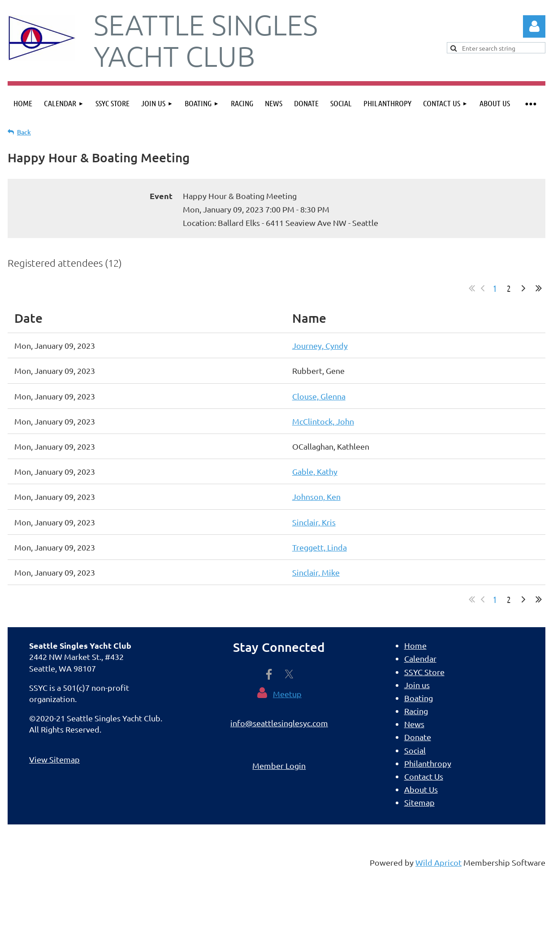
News (414, 724)
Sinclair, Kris (314, 522)
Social (415, 750)
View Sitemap (54, 759)
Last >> (538, 288)
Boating (418, 698)
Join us (417, 684)
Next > (523, 288)
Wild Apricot (438, 862)
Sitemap (419, 802)
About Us (421, 789)
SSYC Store (424, 671)
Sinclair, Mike (316, 572)
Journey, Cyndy (320, 345)
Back (24, 132)
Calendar (420, 658)
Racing (416, 711)
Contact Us (423, 776)
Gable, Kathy (314, 471)
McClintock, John (323, 421)
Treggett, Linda (319, 547)
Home (415, 645)
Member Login (279, 765)
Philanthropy (427, 763)
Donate (417, 737)
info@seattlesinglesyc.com (279, 723)
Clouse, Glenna (319, 396)
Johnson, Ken (316, 496)
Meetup (287, 693)
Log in (534, 26)
